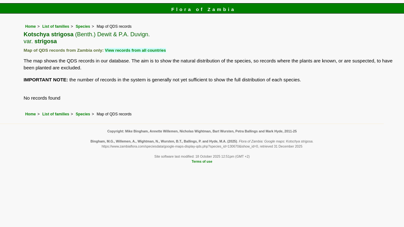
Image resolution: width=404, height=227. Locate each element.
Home (30, 26)
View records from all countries (135, 50)
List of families (55, 26)
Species (83, 26)
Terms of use (202, 161)
